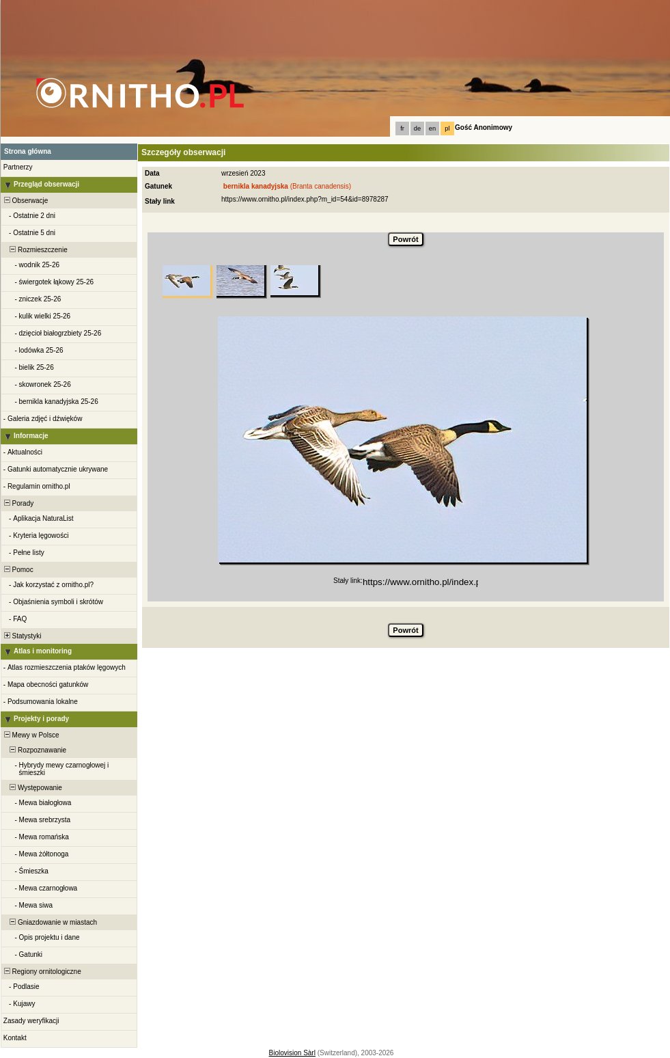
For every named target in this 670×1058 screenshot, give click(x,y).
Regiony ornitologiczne (41, 971)
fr (402, 128)
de (417, 128)
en (432, 128)
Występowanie (32, 787)
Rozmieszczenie (35, 250)
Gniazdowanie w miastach (49, 922)
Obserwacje (25, 200)
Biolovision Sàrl (292, 1053)
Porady (17, 503)
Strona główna (27, 151)
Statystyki (21, 636)
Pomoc (17, 569)
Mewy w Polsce (30, 735)
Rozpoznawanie (34, 750)
